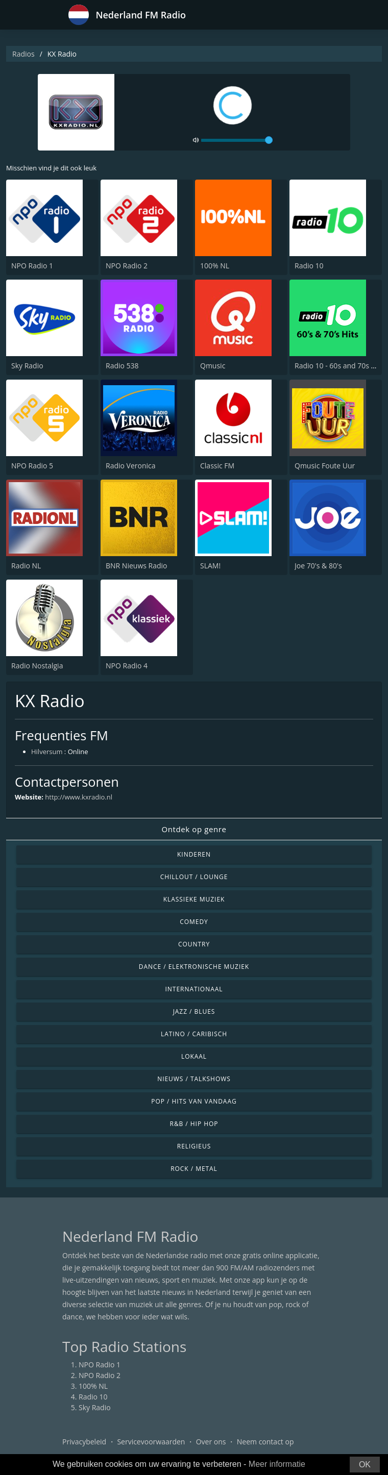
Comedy (194, 921)
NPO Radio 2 (127, 265)
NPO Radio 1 (32, 265)
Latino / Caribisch (194, 1034)
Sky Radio (27, 365)
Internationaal (194, 989)
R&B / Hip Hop (194, 1123)
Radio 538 (122, 365)
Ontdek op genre (193, 829)
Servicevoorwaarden (151, 1441)
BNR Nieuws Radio (136, 565)
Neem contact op (265, 1441)
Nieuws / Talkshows (194, 1078)
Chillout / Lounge (194, 876)
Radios (23, 54)
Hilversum (46, 751)
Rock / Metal (194, 1168)
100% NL (214, 265)
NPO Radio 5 (32, 465)
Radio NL (26, 565)
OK (365, 1464)
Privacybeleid (84, 1441)
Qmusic (212, 365)
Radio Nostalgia (37, 665)
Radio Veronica (131, 465)
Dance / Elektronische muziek (194, 966)
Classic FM (217, 465)
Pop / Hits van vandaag (193, 1101)
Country (194, 944)
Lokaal (194, 1056)
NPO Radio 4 (127, 665)
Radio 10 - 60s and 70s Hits (339, 365)
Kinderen (194, 854)
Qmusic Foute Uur (325, 465)
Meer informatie (277, 1464)
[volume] (237, 140)
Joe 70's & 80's (318, 565)
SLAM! (210, 565)
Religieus (194, 1146)
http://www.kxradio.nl (78, 797)
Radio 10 (309, 265)
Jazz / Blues (194, 1011)
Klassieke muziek (194, 899)
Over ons (211, 1441)
